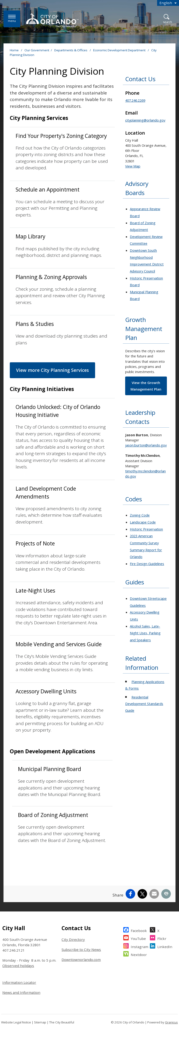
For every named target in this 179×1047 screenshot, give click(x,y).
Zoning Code (140, 515)
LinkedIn (164, 946)
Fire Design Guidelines (147, 563)
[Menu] (11, 18)
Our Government (36, 50)
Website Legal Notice (16, 1022)
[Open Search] (167, 19)
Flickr (161, 938)
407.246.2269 (135, 100)
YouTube (138, 938)
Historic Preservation (146, 529)
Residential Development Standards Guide (144, 704)
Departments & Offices (71, 50)
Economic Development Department (119, 50)
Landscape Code (143, 522)
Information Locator (19, 982)
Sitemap (40, 1022)
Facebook (139, 930)
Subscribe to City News (81, 949)
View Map (132, 166)
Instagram (139, 946)
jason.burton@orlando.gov (146, 445)
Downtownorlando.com (81, 959)
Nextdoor (139, 954)
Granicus (171, 1022)
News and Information (21, 992)
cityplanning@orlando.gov (145, 120)
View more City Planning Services (52, 370)
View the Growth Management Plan (146, 385)
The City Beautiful (61, 1022)
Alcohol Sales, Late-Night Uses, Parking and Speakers (145, 633)
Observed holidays (18, 965)
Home (14, 50)
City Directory (73, 939)
